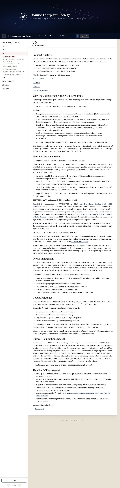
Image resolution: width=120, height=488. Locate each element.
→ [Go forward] (19, 485)
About (37, 35)
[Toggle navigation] (4, 35)
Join (55, 35)
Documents (6, 88)
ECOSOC (36, 82)
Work (44, 35)
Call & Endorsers (66, 35)
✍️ (85, 35)
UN (50, 35)
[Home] (20, 35)
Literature (5, 84)
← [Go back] (8, 485)
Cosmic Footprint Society (11, 42)
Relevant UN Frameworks (43, 78)
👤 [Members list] (77, 35)
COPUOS (36, 86)
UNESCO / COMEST (40, 90)
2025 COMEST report (79, 241)
